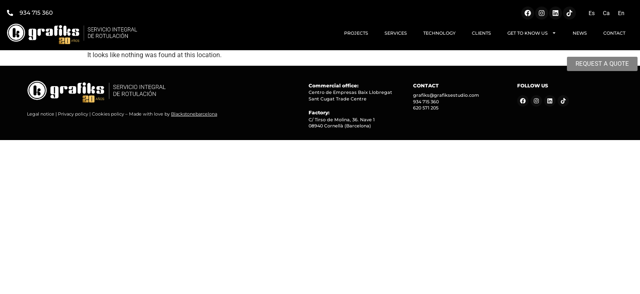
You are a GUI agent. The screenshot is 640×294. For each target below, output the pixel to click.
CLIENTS (481, 33)
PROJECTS (356, 33)
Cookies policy (108, 114)
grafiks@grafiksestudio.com (446, 95)
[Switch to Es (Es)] (591, 13)
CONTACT (614, 33)
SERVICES (395, 33)
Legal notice (40, 114)
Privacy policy (73, 114)
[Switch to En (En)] (621, 13)
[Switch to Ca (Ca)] (606, 13)
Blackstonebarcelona (194, 114)
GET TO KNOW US (531, 33)
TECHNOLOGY (439, 33)
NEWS (580, 33)
